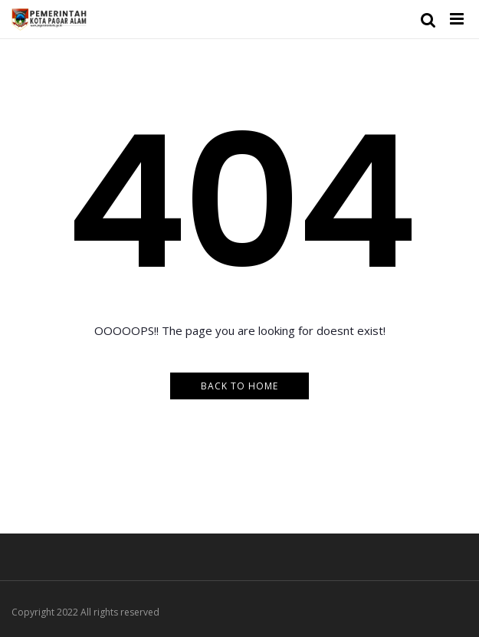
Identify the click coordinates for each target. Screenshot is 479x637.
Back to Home (239, 385)
